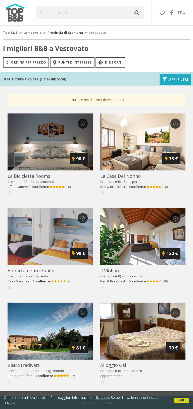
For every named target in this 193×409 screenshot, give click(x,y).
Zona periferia (134, 181)
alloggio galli (114, 365)
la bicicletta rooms (29, 176)
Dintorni (110, 62)
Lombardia (32, 32)
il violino (109, 271)
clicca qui (101, 397)
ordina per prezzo (26, 62)
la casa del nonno (120, 176)
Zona (47, 370)
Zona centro (40, 276)
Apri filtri (175, 79)
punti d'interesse (72, 62)
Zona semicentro (44, 181)
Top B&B (10, 32)
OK (181, 400)
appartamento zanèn (31, 271)
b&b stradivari (23, 365)
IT (181, 13)
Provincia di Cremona (65, 32)
